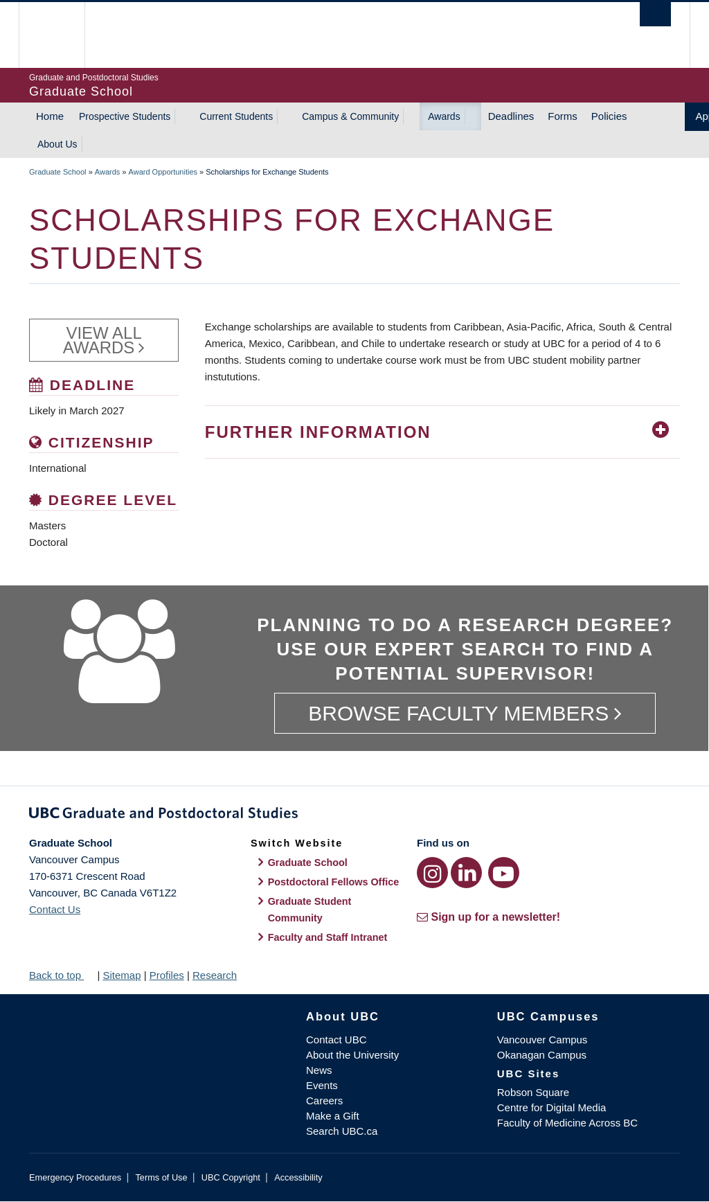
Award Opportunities (163, 172)
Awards (444, 116)
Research (214, 975)
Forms (562, 116)
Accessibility (298, 1177)
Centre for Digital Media (552, 1107)
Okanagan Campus (541, 1055)
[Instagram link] (432, 872)
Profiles (167, 975)
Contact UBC (336, 1039)
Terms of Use (161, 1177)
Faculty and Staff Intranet (328, 937)
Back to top (61, 975)
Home (50, 116)
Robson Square (533, 1092)
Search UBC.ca (341, 1131)
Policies (609, 116)
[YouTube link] (503, 872)
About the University (352, 1055)
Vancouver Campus (542, 1039)
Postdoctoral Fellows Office (334, 881)
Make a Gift (332, 1116)
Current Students (236, 116)
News (319, 1070)
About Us (57, 144)
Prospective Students (124, 116)
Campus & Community (350, 116)
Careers (324, 1100)
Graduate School (58, 172)
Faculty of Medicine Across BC (567, 1123)
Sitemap (121, 975)
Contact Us (54, 909)
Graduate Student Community (310, 909)
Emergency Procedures (75, 1177)
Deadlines (511, 116)
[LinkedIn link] (466, 872)
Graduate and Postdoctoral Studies (354, 815)
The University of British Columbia (62, 35)
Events (322, 1085)
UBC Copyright (230, 1177)
